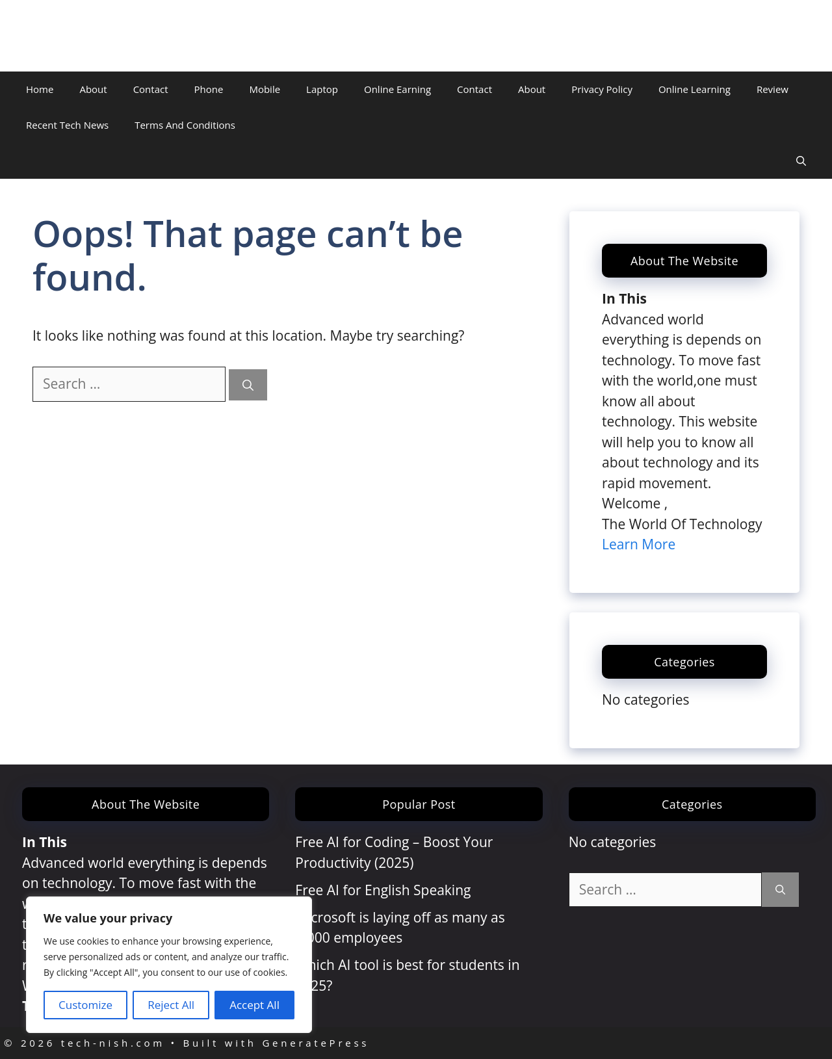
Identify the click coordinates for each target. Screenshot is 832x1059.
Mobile (264, 89)
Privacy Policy (601, 89)
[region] (169, 964)
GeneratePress (315, 1042)
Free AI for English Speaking (383, 890)
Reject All (171, 1004)
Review (772, 89)
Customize (85, 1004)
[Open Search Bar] (801, 161)
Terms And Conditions (185, 124)
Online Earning (397, 89)
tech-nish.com (83, 36)
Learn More (638, 544)
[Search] (248, 384)
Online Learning (694, 89)
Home (39, 89)
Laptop (322, 89)
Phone (209, 89)
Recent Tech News (67, 124)
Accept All (254, 1004)
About (93, 89)
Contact (150, 89)
